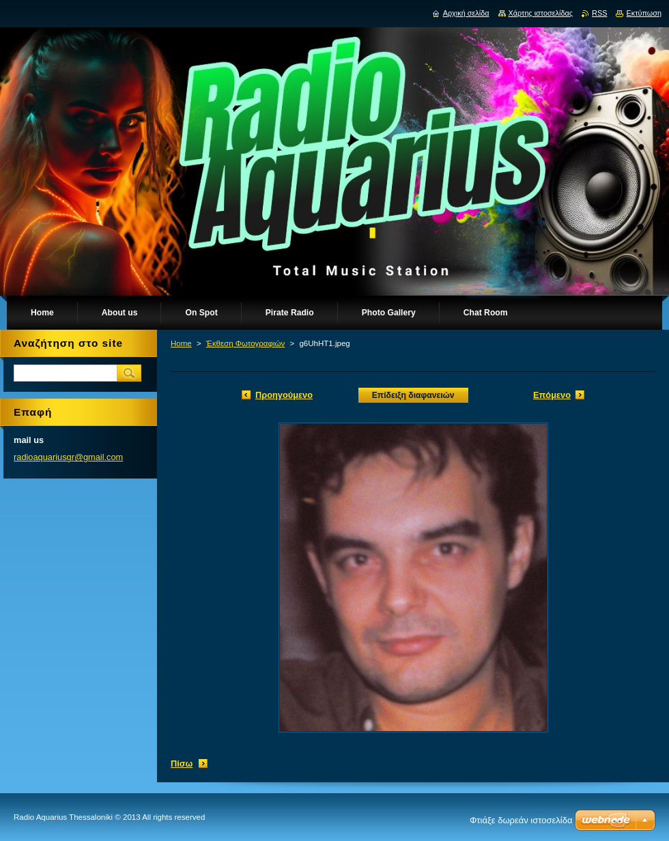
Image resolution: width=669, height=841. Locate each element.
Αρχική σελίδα (466, 13)
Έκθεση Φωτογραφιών (245, 343)
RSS (599, 13)
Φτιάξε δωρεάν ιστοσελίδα (521, 820)
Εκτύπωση (643, 13)
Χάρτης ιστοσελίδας (541, 13)
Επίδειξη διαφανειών (413, 395)
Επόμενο (552, 395)
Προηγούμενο (284, 395)
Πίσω (182, 763)
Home (181, 343)
